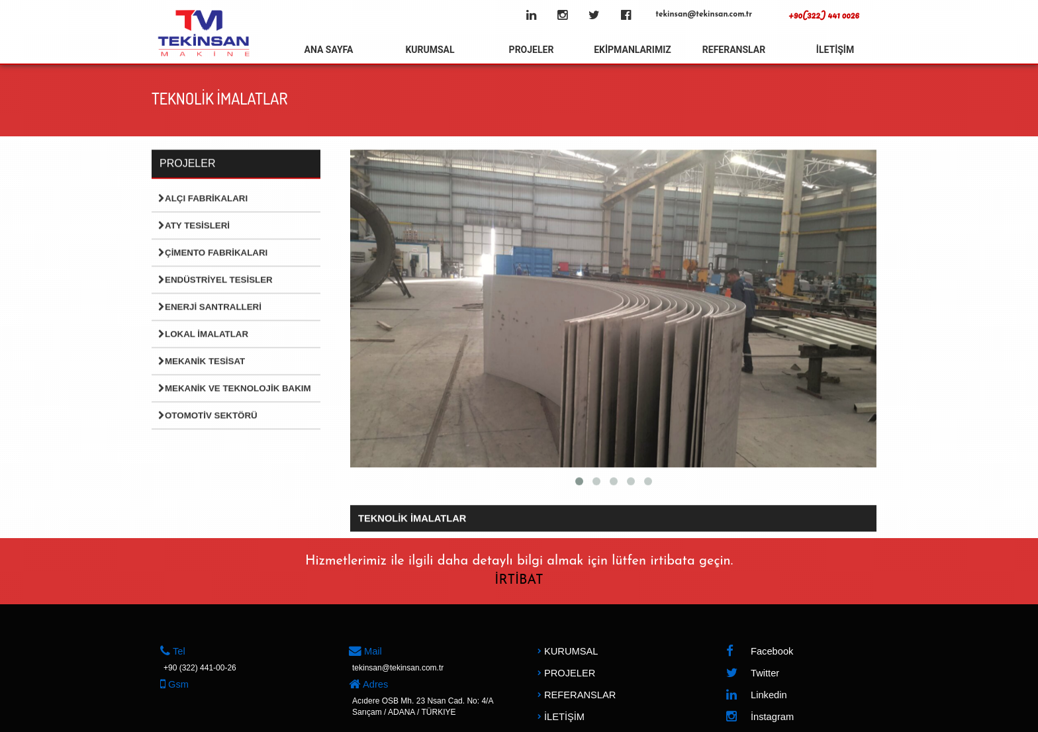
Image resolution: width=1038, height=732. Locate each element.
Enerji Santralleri (209, 307)
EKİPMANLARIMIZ (632, 49)
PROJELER (531, 49)
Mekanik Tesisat (201, 362)
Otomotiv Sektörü (208, 416)
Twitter (752, 673)
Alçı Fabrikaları (203, 199)
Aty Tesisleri (194, 226)
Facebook (759, 652)
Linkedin (756, 695)
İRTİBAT (519, 580)
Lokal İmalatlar (203, 335)
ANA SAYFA (329, 49)
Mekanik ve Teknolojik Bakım (234, 389)
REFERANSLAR (733, 49)
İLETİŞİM (835, 49)
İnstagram (760, 717)
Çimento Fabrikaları (212, 253)
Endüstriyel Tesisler (215, 280)
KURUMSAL (429, 49)
